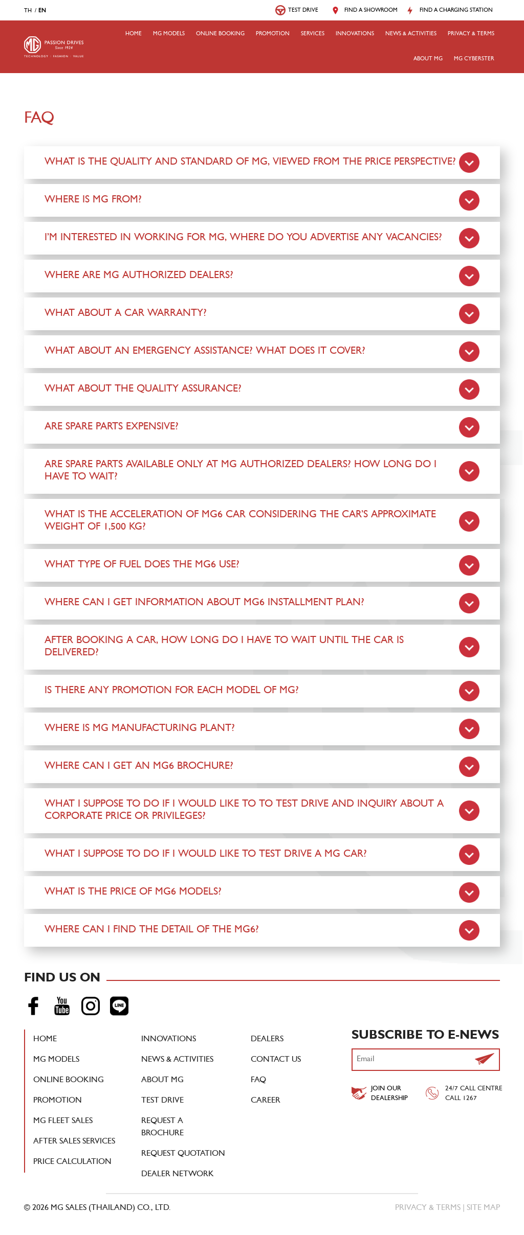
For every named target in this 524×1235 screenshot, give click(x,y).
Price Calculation (72, 1162)
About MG (162, 1081)
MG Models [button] (169, 34)
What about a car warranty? (126, 314)
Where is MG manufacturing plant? (140, 729)
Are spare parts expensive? (112, 427)
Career (265, 1101)
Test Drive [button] (303, 11)
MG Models (56, 1060)
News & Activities (177, 1060)
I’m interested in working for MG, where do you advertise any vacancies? (243, 238)
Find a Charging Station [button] (456, 11)
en (42, 11)
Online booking (220, 34)
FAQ (258, 1081)
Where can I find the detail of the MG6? (152, 930)
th (28, 11)
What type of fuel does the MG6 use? (142, 565)
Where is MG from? (93, 200)
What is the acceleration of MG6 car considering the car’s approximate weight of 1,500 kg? (240, 521)
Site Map (483, 1208)
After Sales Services (74, 1142)
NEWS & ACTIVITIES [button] (410, 34)
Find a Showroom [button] (371, 11)
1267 (470, 1098)
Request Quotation (183, 1154)
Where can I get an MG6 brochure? (139, 767)
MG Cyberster (474, 59)
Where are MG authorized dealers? (139, 276)
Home (133, 34)
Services (312, 34)
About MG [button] (428, 59)
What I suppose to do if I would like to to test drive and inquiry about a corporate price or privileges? (244, 810)
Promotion (273, 34)
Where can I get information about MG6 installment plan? (204, 603)
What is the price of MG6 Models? (133, 892)
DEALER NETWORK (177, 1175)
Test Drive (162, 1101)
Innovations (168, 1040)
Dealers (267, 1040)
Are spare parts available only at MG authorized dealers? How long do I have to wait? (240, 471)
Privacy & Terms (471, 34)
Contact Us (276, 1060)
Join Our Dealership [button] (389, 1094)
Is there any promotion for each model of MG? (172, 691)
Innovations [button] (355, 34)
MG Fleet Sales (63, 1121)
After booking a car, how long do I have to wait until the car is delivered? (224, 647)
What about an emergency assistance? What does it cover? (205, 352)
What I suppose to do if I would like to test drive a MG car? (206, 855)
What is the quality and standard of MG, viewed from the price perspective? (250, 162)
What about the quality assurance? (143, 389)
